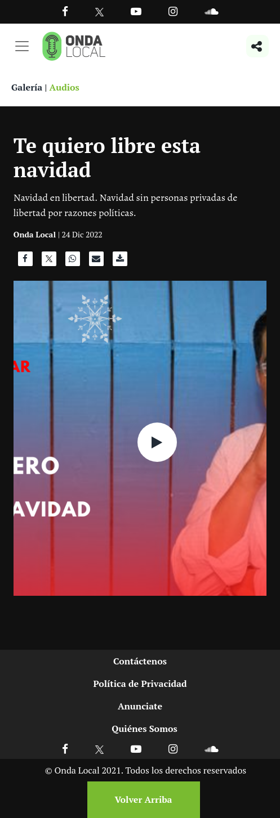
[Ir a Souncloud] (211, 11)
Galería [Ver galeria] (26, 87)
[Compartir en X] (49, 261)
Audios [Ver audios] (64, 87)
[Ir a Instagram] (172, 11)
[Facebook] (65, 11)
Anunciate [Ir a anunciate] (140, 706)
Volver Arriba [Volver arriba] (143, 799)
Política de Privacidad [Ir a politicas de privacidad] (139, 683)
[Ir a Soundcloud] (211, 748)
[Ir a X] (99, 748)
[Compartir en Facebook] (25, 261)
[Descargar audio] (120, 261)
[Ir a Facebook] (65, 748)
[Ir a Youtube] (136, 11)
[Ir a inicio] (73, 46)
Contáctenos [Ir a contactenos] (140, 661)
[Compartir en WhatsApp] (72, 261)
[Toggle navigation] (22, 46)
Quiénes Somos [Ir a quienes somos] (144, 728)
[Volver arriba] (140, 799)
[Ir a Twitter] (99, 12)
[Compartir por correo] (96, 261)
